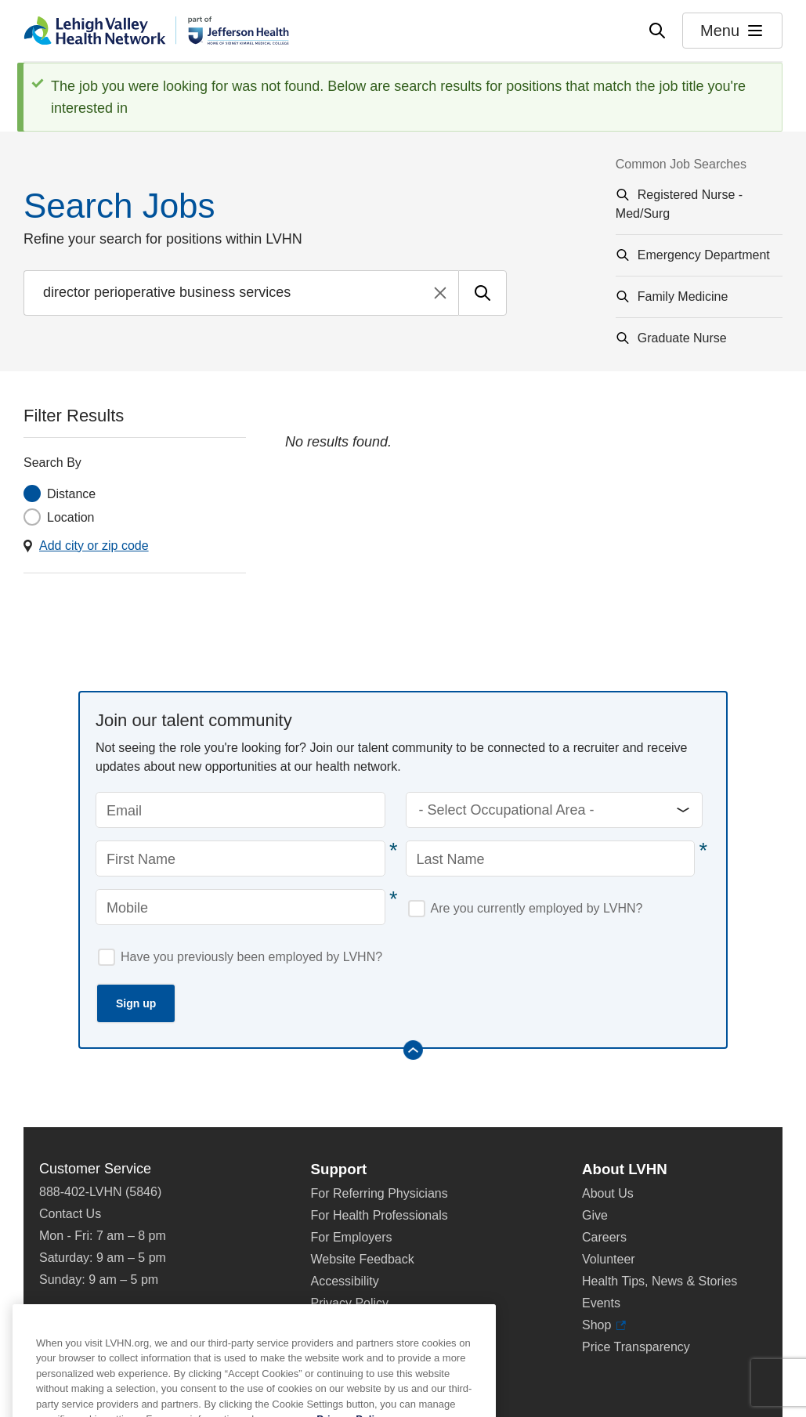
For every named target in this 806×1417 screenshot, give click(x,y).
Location (71, 517)
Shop (604, 1325)
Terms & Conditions (365, 1325)
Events (601, 1303)
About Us (608, 1193)
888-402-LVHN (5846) (100, 1191)
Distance (71, 494)
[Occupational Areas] (554, 810)
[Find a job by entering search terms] (240, 293)
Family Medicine (683, 296)
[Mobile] (240, 907)
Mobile (127, 908)
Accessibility (345, 1281)
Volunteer (608, 1259)
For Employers (351, 1237)
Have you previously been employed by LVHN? (251, 956)
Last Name (451, 859)
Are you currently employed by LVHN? (537, 908)
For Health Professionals (379, 1215)
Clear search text (440, 293)
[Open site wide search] (657, 30)
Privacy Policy (350, 1303)
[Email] (240, 810)
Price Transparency (636, 1347)
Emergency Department (704, 255)
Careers (604, 1237)
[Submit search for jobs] (482, 293)
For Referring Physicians (379, 1193)
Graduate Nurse (682, 338)
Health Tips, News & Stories (659, 1281)
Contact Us (70, 1213)
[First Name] (240, 858)
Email (124, 811)
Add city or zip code (94, 545)
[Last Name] (551, 858)
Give (595, 1215)
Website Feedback (362, 1259)
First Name (141, 859)
